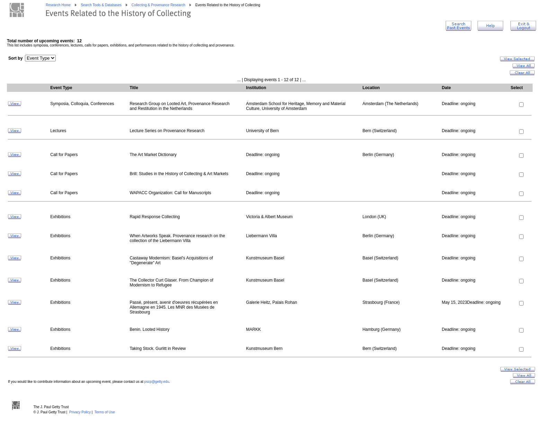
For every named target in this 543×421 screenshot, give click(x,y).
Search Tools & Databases (101, 5)
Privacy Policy (80, 412)
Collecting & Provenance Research (158, 5)
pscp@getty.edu (156, 382)
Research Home (58, 5)
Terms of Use (105, 412)
